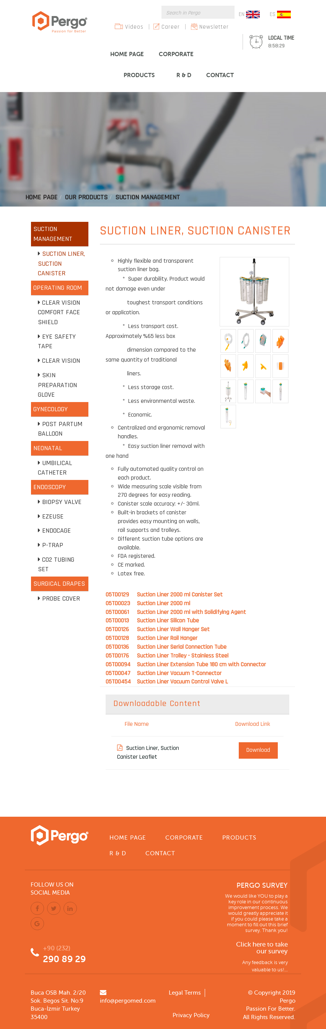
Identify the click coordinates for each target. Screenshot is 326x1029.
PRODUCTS (139, 75)
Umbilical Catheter (55, 468)
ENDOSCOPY (49, 487)
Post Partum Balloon (60, 429)
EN (249, 14)
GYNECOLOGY (50, 409)
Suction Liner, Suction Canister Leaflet (148, 752)
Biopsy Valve (62, 502)
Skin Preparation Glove (57, 385)
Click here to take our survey (262, 948)
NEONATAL (47, 448)
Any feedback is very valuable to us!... (265, 966)
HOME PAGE (127, 54)
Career (170, 27)
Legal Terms (185, 993)
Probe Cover (61, 598)
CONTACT (220, 75)
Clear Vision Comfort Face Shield (59, 312)
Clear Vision (61, 360)
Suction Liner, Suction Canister (61, 263)
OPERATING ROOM (57, 287)
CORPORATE (176, 54)
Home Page (41, 197)
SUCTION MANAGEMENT (52, 234)
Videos (134, 27)
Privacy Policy (191, 1015)
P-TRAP (52, 545)
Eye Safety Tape (57, 341)
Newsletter (214, 27)
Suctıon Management (147, 197)
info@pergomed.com (128, 1001)
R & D (183, 75)
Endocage (56, 530)
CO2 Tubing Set (56, 564)
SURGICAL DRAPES (59, 583)
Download (258, 750)
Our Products (86, 197)
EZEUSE (53, 516)
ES (280, 14)
